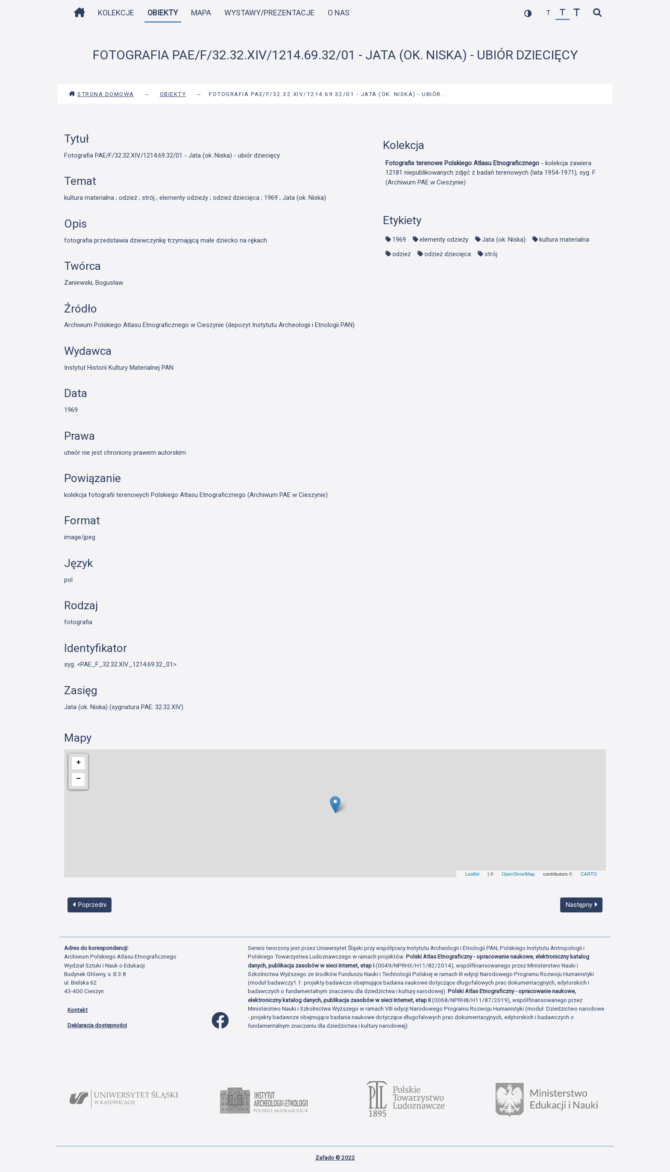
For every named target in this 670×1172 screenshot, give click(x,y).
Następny (581, 905)
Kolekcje (116, 12)
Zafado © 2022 (335, 1157)
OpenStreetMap (518, 874)
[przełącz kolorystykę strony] (528, 13)
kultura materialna (564, 239)
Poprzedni (89, 905)
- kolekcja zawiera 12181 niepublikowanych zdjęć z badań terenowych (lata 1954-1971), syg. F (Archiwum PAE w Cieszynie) (490, 172)
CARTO (589, 874)
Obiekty (162, 12)
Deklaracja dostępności (97, 1025)
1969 (399, 239)
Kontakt (78, 1009)
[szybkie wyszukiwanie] (597, 13)
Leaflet (472, 874)
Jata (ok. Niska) (504, 239)
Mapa (201, 12)
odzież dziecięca (447, 254)
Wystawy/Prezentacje (269, 12)
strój (491, 254)
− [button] (78, 779)
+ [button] (78, 762)
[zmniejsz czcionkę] (548, 13)
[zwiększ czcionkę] (577, 13)
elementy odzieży (444, 239)
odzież (401, 254)
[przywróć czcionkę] (562, 13)
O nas (339, 12)
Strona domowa (101, 94)
